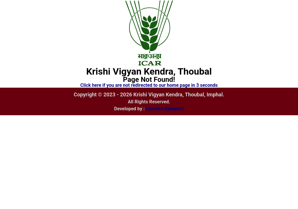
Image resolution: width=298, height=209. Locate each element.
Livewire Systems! (165, 108)
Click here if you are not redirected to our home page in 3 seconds (149, 85)
